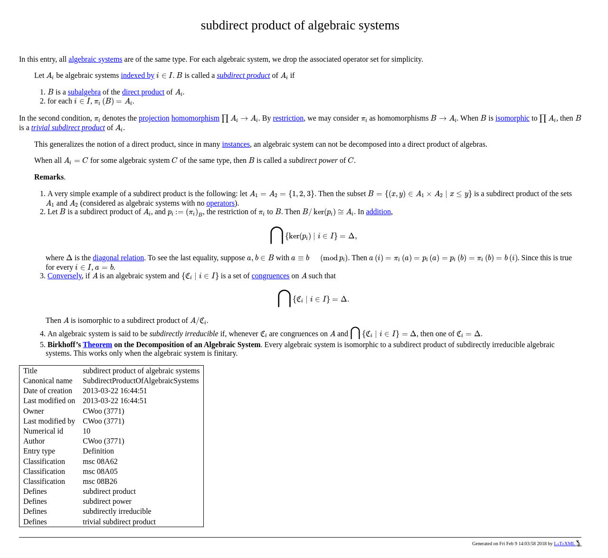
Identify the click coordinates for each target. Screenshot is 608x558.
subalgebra (84, 92)
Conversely (65, 276)
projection (154, 118)
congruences (271, 276)
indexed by (138, 75)
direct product (143, 92)
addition (378, 212)
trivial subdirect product (68, 127)
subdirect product (243, 75)
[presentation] (50, 76)
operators (220, 203)
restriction (288, 118)
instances (236, 144)
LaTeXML (567, 543)
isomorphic (512, 118)
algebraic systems (95, 59)
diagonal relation (118, 258)
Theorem (97, 344)
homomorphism (195, 118)
